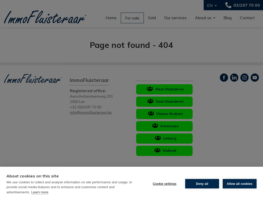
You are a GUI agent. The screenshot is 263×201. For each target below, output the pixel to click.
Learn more (39, 192)
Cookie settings (164, 184)
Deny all (202, 184)
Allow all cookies (239, 184)
